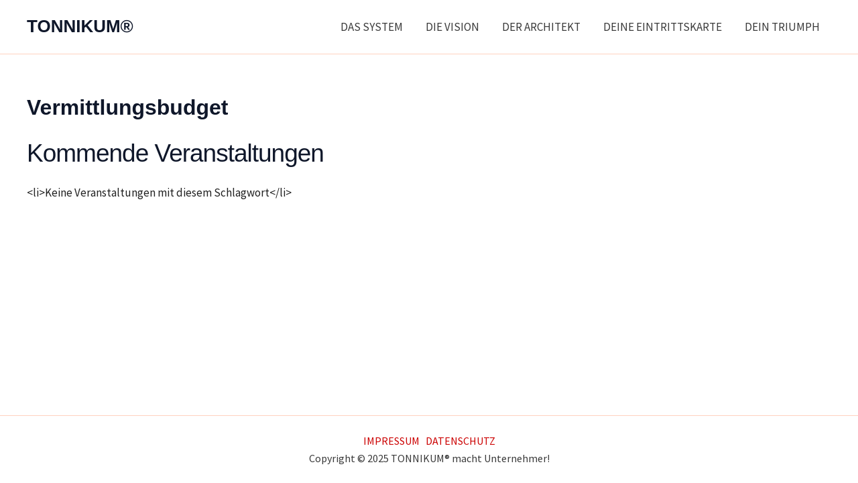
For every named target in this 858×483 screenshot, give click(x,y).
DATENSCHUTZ (460, 440)
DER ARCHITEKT (541, 26)
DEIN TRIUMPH (782, 26)
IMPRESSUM (391, 440)
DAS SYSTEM (372, 26)
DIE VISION (452, 26)
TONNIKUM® (80, 26)
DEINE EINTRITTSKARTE (662, 26)
